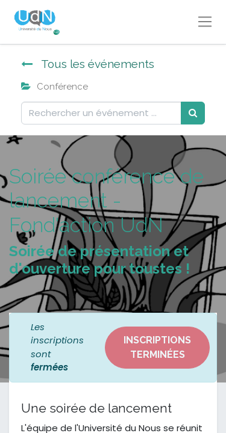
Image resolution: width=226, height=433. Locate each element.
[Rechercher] (193, 113)
